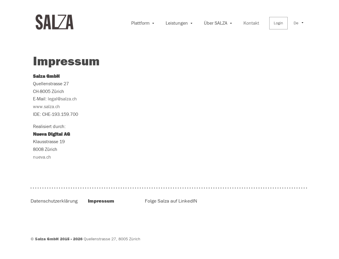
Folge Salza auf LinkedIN (171, 201)
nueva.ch (42, 157)
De (296, 23)
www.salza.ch (46, 106)
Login (278, 23)
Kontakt (251, 23)
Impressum (101, 200)
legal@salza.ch (62, 99)
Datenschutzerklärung (54, 201)
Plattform (140, 23)
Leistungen (177, 23)
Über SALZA (215, 23)
